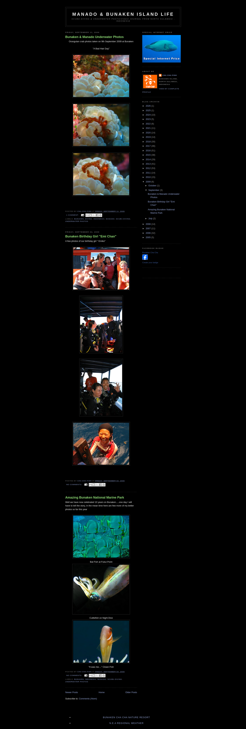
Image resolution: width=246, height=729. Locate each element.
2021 (148, 128)
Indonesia (99, 219)
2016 (148, 150)
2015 (148, 155)
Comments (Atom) (88, 698)
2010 (148, 177)
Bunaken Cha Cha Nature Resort (126, 717)
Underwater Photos (76, 221)
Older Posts (131, 692)
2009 (148, 181)
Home (102, 692)
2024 (148, 114)
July (150, 218)
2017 (148, 146)
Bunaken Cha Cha (150, 252)
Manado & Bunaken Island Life (123, 14)
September (154, 190)
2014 (148, 159)
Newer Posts (71, 692)
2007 (148, 228)
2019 (148, 137)
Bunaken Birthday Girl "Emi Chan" (90, 236)
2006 (148, 233)
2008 (148, 224)
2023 (148, 119)
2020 (148, 132)
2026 (148, 106)
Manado (110, 219)
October (152, 185)
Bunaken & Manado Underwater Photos (94, 37)
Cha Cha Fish (169, 75)
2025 (148, 110)
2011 (148, 172)
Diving (88, 219)
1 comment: (72, 215)
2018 (148, 141)
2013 (148, 164)
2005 (148, 237)
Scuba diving (123, 219)
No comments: (74, 484)
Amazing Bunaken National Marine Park (94, 497)
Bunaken (79, 219)
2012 (148, 168)
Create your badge (150, 262)
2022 (148, 123)
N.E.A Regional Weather (126, 723)
